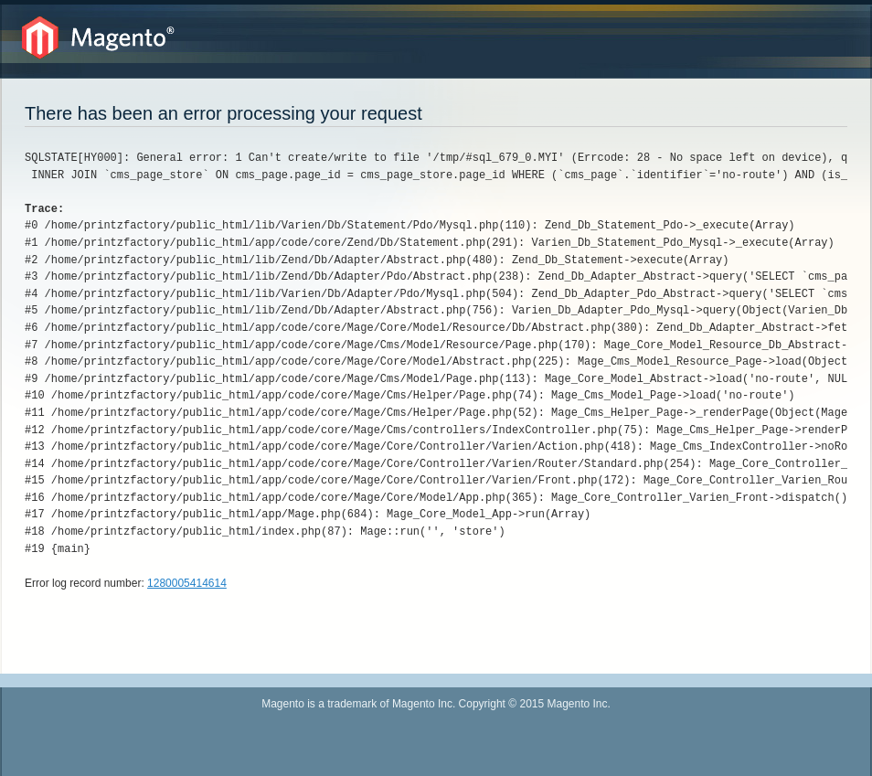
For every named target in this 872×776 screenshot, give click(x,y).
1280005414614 (187, 583)
